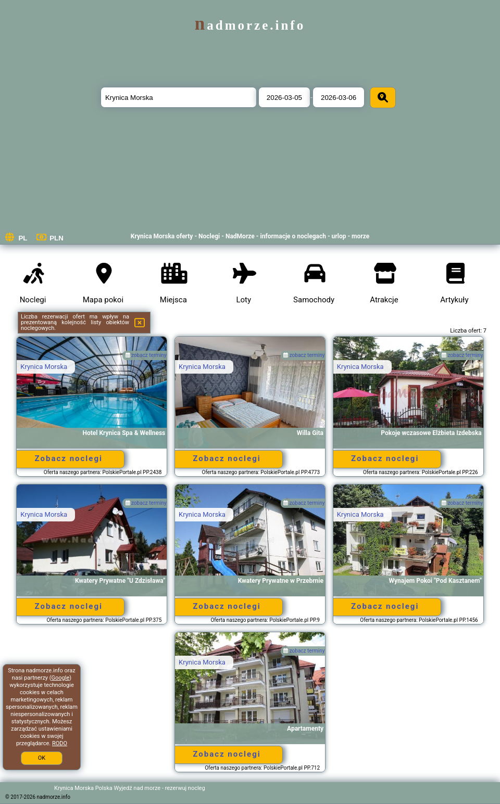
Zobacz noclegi (69, 458)
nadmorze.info (250, 25)
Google (61, 677)
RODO (59, 743)
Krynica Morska (43, 367)
